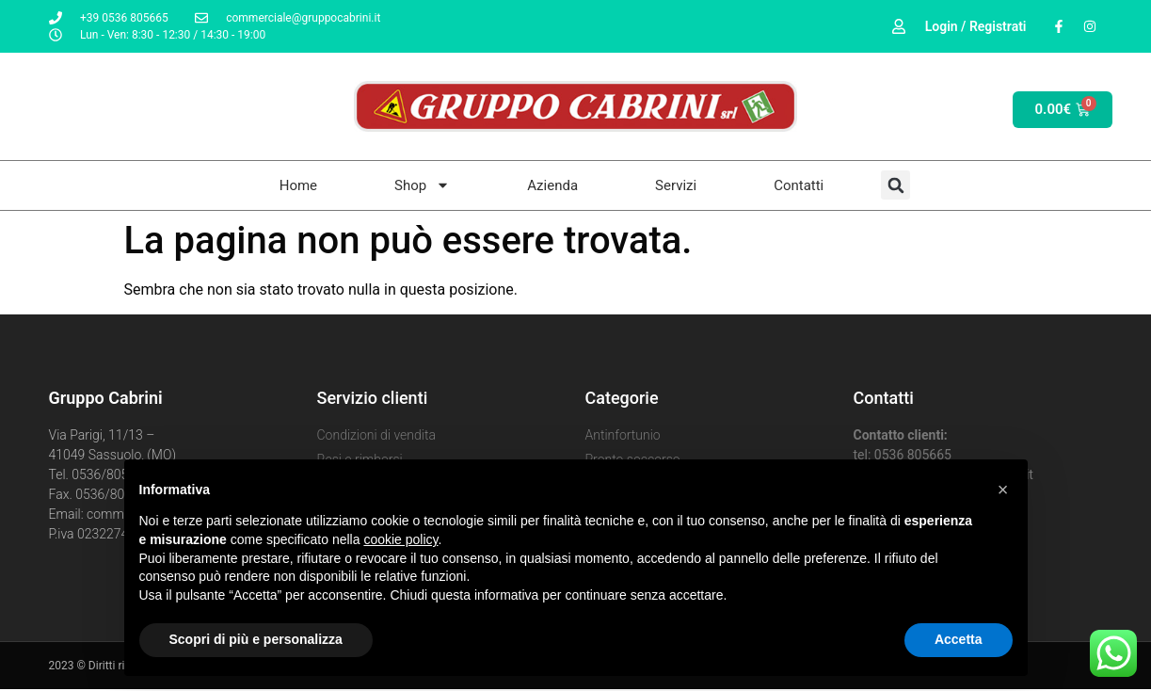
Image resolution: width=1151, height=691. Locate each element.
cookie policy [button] (400, 539)
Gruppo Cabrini (106, 398)
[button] (1003, 489)
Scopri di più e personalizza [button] (256, 639)
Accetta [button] (959, 639)
